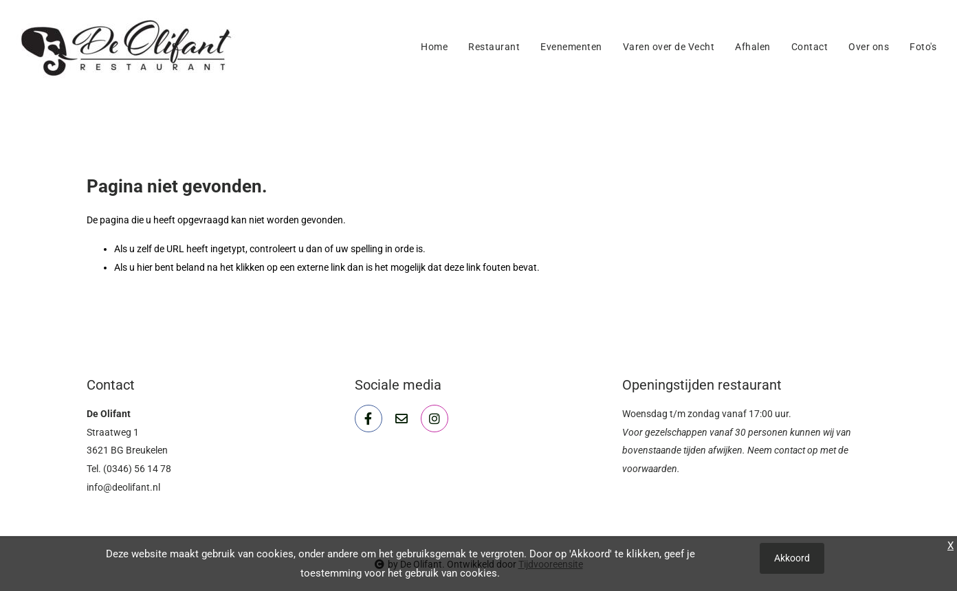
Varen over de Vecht (669, 46)
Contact (809, 46)
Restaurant (494, 46)
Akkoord (792, 558)
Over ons (868, 46)
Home (434, 46)
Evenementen (571, 46)
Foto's (923, 46)
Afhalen (753, 46)
